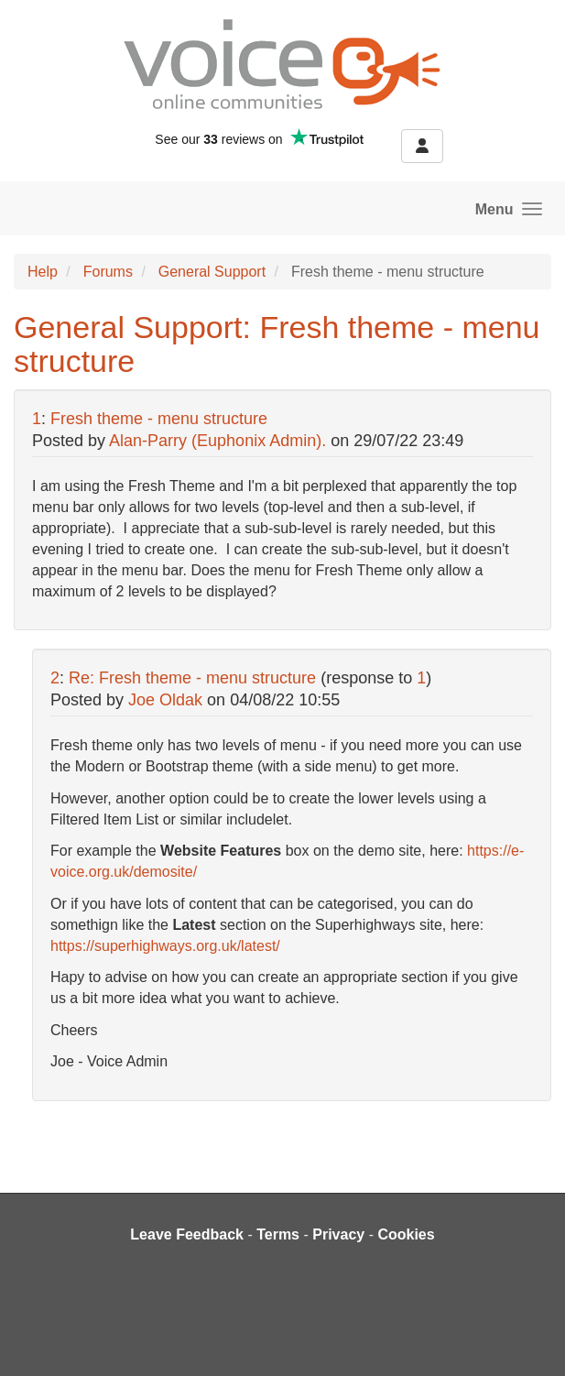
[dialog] (530, 1339)
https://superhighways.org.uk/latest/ (165, 946)
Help (42, 271)
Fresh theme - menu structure (158, 419)
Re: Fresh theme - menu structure (195, 678)
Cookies (405, 1234)
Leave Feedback (187, 1234)
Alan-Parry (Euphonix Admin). (217, 440)
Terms (277, 1234)
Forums (108, 271)
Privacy (338, 1234)
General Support (212, 271)
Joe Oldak (165, 700)
